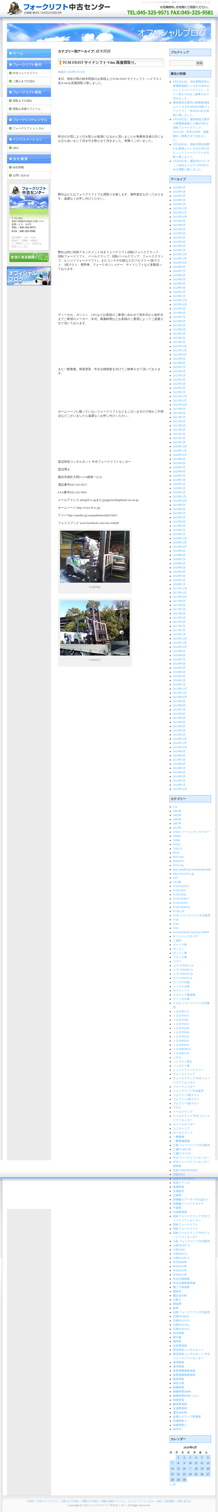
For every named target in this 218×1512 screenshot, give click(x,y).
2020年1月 (179, 492)
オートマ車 (180, 944)
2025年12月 (180, 208)
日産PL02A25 (181, 1329)
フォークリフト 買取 (29, 92)
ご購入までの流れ (24, 81)
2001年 (177, 811)
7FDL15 (178, 848)
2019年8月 (179, 509)
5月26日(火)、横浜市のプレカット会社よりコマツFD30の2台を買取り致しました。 (191, 165)
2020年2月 (179, 488)
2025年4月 (179, 237)
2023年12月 (180, 300)
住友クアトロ (181, 1182)
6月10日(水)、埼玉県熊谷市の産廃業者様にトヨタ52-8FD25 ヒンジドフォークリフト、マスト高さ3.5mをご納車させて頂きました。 (191, 90)
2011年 (177, 827)
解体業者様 (180, 1404)
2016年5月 (179, 667)
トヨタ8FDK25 (182, 1049)
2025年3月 (179, 241)
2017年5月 (179, 617)
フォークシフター (184, 1086)
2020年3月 (179, 484)
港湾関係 (178, 1362)
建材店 (177, 1291)
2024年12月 (180, 254)
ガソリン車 (180, 953)
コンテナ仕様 (181, 982)
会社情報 (18, 167)
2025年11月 (180, 212)
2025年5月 (179, 233)
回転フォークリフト (185, 1224)
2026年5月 (179, 191)
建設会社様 (180, 1295)
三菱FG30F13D (182, 1149)
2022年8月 (179, 363)
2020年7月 (179, 467)
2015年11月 (180, 693)
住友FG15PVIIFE (183, 1178)
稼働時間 (178, 1387)
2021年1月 (179, 442)
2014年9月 (179, 751)
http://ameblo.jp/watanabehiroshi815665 (195, 869)
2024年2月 (179, 292)
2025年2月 (179, 246)
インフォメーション (29, 139)
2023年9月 (179, 308)
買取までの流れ (22, 100)
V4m (176, 928)
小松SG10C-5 (181, 1258)
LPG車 (177, 882)
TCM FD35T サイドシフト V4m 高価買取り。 (100, 63)
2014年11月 (180, 743)
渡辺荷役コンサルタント (188, 1349)
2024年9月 (179, 266)
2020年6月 (179, 471)
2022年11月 (180, 350)
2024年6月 (179, 275)
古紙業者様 (180, 1212)
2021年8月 (179, 413)
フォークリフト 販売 (29, 64)
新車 (176, 1308)
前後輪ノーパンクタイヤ (188, 1203)
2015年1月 (179, 734)
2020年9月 (179, 459)
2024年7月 (179, 271)
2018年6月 (179, 563)
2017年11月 (180, 592)
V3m (176, 919)
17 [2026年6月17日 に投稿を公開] (190, 1468)
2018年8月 (179, 555)
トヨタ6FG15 (181, 1011)
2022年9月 (179, 358)
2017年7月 (179, 609)
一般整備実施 (181, 1141)
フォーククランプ (184, 1074)
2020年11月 (180, 450)
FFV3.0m (178, 857)
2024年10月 (180, 262)
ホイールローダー (184, 1124)
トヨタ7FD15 (181, 1015)
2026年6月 (179, 187)
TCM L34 (178, 911)
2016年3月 (179, 676)
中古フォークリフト (25, 73)
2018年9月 (179, 550)
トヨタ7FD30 (181, 1028)
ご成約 (177, 940)
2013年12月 (180, 789)
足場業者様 (180, 1408)
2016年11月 (180, 642)
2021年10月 (180, 404)
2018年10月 (180, 546)
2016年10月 (180, 647)
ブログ (177, 1107)
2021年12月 (180, 396)
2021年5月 (179, 425)
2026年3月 (179, 200)
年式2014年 (180, 1270)
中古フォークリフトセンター (191, 1157)
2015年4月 (179, 722)
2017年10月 (180, 596)
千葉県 (177, 1207)
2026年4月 (179, 195)
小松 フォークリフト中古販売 (191, 1241)
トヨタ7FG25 (181, 1036)
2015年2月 (179, 730)
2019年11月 (180, 496)
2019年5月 (179, 517)
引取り (177, 1299)
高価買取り (180, 1420)
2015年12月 (180, 688)
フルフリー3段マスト (186, 1103)
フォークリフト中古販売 (188, 1090)
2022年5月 (179, 375)
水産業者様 (180, 1345)
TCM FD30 (179, 894)
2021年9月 (179, 408)
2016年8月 (179, 655)
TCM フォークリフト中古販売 (191, 915)
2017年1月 (179, 634)
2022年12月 (180, 346)
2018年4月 (179, 571)
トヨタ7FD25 (181, 1024)
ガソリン (178, 948)
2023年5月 (179, 325)
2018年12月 (180, 538)
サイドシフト (181, 990)
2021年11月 (180, 400)
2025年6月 (179, 229)
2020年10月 (180, 454)
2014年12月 (180, 738)
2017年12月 (180, 588)
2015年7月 (179, 709)
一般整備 (178, 1136)
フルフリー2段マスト (186, 1095)
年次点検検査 (181, 1278)
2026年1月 (179, 204)
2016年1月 (179, 684)
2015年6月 (179, 713)
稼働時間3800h (182, 1391)
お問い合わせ (21, 175)
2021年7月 (179, 417)
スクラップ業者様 (184, 994)
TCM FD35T (180, 903)
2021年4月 (179, 429)
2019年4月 (179, 521)
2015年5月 (179, 718)
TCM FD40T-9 (181, 907)
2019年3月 (179, 525)
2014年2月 (179, 780)
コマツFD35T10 (182, 978)
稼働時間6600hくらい (186, 1395)
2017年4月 (179, 622)
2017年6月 (179, 613)
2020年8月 (179, 463)
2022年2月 (179, 388)
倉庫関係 (178, 1187)
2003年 (177, 819)
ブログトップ (180, 52)
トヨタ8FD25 (181, 1040)
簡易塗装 (178, 1400)
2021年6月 (179, 421)
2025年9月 (179, 221)
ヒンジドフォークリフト (188, 1070)
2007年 (177, 823)
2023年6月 (179, 321)
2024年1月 (179, 296)
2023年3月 (179, 333)
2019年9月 (179, 505)
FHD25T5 (178, 861)
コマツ (177, 961)
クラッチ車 (180, 957)
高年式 (177, 1429)
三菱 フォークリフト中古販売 (191, 1145)
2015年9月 (179, 701)
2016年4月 (179, 672)
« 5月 (173, 1484)
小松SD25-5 (180, 1253)
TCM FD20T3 (181, 886)
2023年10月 (180, 304)
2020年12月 (180, 446)
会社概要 (29, 158)
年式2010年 (180, 1266)
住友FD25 (179, 1174)
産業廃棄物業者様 (184, 1370)
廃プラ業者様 (181, 1287)
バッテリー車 (181, 1065)
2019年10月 (180, 500)
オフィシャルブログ (29, 276)
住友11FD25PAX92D (185, 1170)
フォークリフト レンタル (29, 119)
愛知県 (177, 1303)
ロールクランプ (182, 1132)
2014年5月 (179, 768)
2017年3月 (179, 626)
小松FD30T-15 (181, 1245)
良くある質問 (29, 257)
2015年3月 (179, 726)
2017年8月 (179, 605)
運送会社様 (180, 1412)
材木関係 (178, 1333)
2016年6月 (179, 663)
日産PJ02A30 (181, 1324)
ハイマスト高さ (182, 1061)
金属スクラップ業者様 (187, 1416)
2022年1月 (179, 392)
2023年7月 (179, 317)
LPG (175, 877)
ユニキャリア (181, 1128)
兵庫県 (177, 1195)
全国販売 (178, 1191)
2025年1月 (179, 250)
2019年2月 (179, 530)
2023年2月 (179, 337)
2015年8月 (179, 705)
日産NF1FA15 (181, 1320)
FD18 (176, 852)
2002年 (177, 815)
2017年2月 (179, 630)
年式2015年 (180, 1274)
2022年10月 (180, 354)
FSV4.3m (178, 865)
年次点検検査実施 (184, 1283)
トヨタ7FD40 (181, 1032)
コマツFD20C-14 (183, 965)
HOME (30, 1501)
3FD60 (177, 836)
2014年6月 (179, 764)
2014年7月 (179, 759)
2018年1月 (179, 584)
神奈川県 (178, 1383)
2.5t (175, 806)
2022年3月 (179, 383)
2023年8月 (179, 312)
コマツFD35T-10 (183, 974)
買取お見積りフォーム (27, 108)
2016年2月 (179, 680)
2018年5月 (179, 567)
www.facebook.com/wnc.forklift (191, 932)
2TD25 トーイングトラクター (191, 832)
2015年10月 (180, 697)
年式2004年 (180, 1262)
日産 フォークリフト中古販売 (191, 1312)
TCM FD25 (179, 890)
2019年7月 (179, 513)
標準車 (177, 1341)
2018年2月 (179, 580)
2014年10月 (180, 747)
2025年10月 (180, 216)
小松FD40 (179, 1249)
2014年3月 (179, 776)
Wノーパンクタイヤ (185, 936)
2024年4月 (179, 283)
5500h (176, 840)
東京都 (177, 1337)
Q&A (16, 147)
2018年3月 (179, 576)
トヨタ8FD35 (181, 1045)
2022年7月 (179, 367)
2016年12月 (180, 638)
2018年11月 (180, 542)
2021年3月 (179, 434)
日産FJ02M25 (181, 1316)
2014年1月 (179, 784)
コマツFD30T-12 (183, 969)
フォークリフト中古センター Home (29, 53)
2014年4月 (179, 772)
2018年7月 (179, 559)
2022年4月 (179, 379)
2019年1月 (179, 534)
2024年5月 (179, 279)
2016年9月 (179, 651)
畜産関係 (178, 1379)
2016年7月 (179, 659)
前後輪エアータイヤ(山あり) (190, 1199)
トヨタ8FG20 (181, 1053)
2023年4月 (179, 329)
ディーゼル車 (181, 999)
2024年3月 (179, 287)
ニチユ (177, 1057)
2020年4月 (179, 479)
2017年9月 (179, 601)
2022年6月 (179, 371)
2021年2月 (179, 438)
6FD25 (177, 844)
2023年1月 (179, 342)
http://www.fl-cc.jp (183, 873)
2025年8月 (179, 225)
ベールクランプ (182, 1111)
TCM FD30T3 (181, 898)
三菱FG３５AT (182, 1153)
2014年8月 (179, 755)
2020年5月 (179, 475)
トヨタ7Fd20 (181, 1019)
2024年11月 (180, 258)
